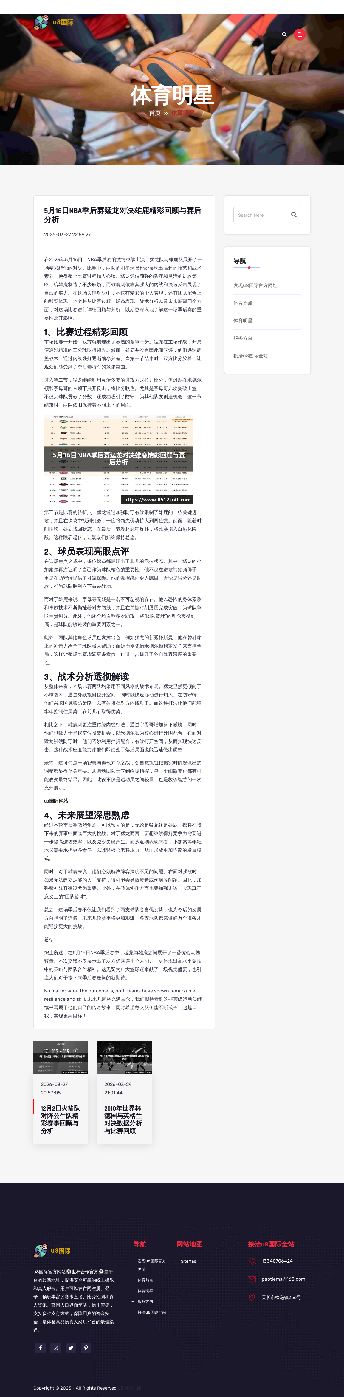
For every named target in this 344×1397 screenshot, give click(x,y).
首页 (120, 11)
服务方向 (237, 11)
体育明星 (213, 11)
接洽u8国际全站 (269, 11)
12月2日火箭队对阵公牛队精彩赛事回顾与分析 (60, 1120)
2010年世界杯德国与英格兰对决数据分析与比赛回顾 (123, 1120)
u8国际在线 (129, 1388)
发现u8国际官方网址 (152, 11)
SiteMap (188, 1261)
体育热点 (189, 11)
